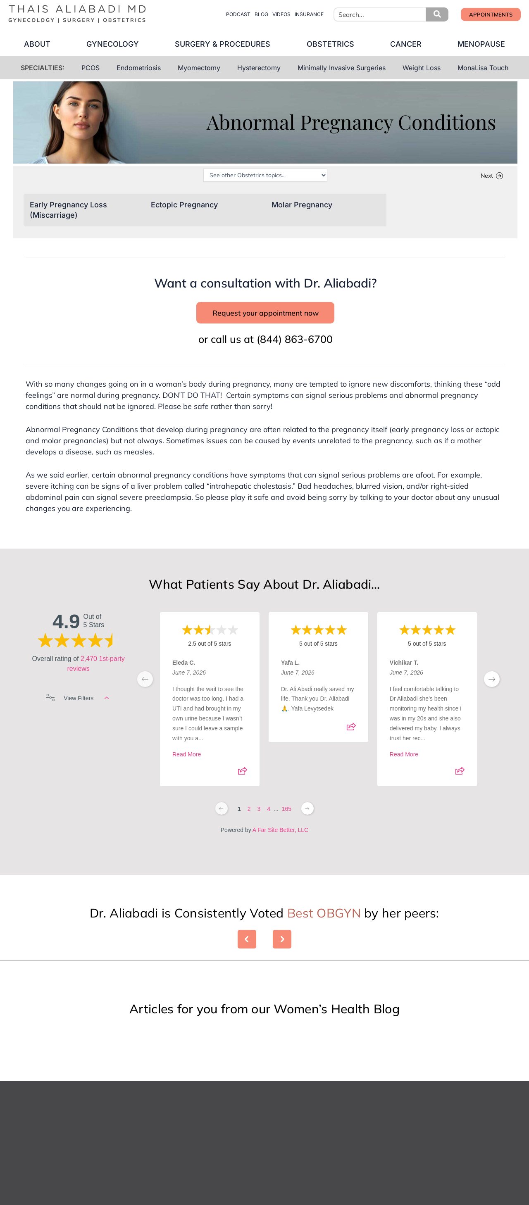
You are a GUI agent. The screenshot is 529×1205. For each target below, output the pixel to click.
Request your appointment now (265, 319)
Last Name (286, 1162)
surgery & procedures (221, 44)
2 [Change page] (249, 821)
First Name (178, 1162)
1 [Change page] (239, 821)
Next (487, 176)
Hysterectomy (259, 68)
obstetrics (332, 44)
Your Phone (286, 1199)
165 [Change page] (286, 821)
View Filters (77, 710)
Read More (186, 767)
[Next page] (307, 821)
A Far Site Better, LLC (280, 842)
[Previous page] (221, 821)
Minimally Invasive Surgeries (342, 68)
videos (281, 14)
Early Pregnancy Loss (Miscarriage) (68, 211)
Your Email (177, 1199)
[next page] (492, 691)
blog (261, 14)
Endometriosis (139, 68)
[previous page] (145, 691)
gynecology (107, 44)
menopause (489, 44)
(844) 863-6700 (295, 351)
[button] (437, 14)
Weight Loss (422, 68)
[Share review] (242, 786)
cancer (411, 44)
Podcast (238, 14)
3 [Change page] (258, 821)
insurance (309, 14)
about (29, 44)
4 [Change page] (268, 821)
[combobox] (391, 14)
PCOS (90, 68)
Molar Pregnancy (302, 205)
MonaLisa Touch (483, 68)
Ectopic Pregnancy (184, 205)
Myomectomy (199, 68)
